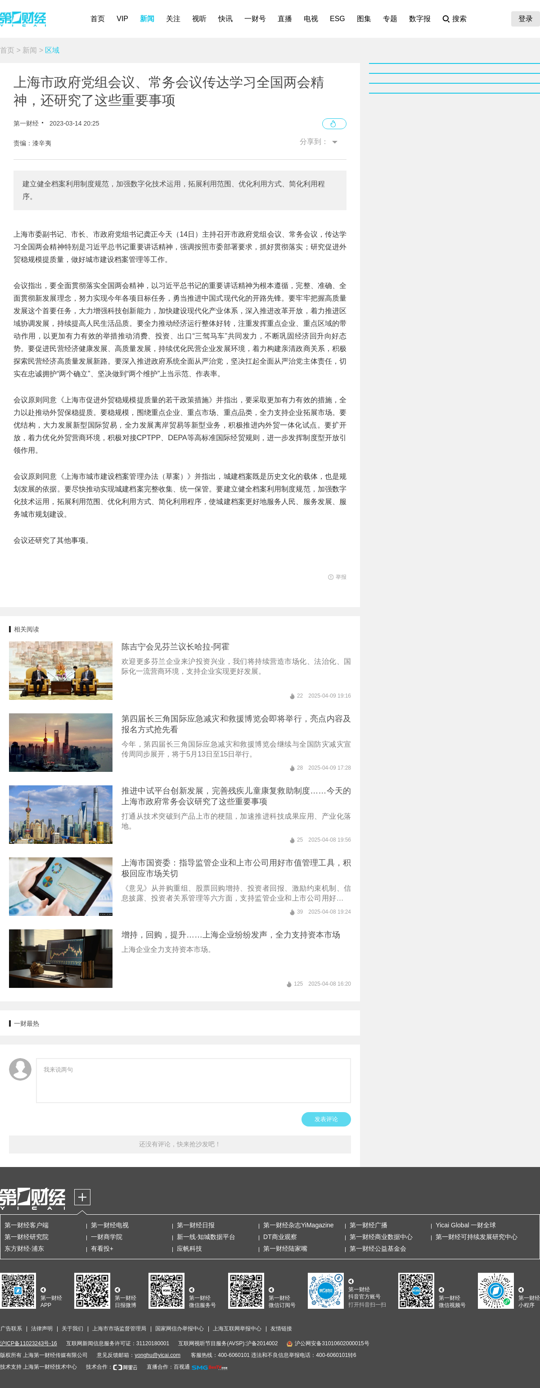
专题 (390, 19)
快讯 (225, 19)
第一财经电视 (110, 1225)
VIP (122, 19)
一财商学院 (106, 1236)
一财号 (255, 19)
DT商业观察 (280, 1236)
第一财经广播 (368, 1225)
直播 (285, 19)
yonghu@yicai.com (157, 1355)
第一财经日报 (196, 1225)
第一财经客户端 (26, 1225)
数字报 (420, 19)
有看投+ (102, 1248)
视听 (199, 19)
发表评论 (326, 1119)
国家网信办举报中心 (179, 1328)
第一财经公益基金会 (378, 1248)
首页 (97, 19)
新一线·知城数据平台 (206, 1236)
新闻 (147, 19)
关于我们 (72, 1328)
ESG (337, 19)
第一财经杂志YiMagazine (298, 1225)
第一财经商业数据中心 (381, 1236)
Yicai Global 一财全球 (466, 1225)
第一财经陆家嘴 (285, 1248)
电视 (311, 19)
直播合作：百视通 (168, 1367)
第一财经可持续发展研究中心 (477, 1236)
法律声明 (42, 1328)
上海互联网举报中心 (237, 1328)
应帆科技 (189, 1248)
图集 (364, 19)
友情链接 (281, 1328)
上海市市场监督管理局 (119, 1328)
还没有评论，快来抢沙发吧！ (180, 1144)
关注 (173, 19)
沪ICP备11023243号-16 (28, 1343)
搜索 (459, 19)
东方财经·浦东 (24, 1248)
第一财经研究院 (26, 1236)
